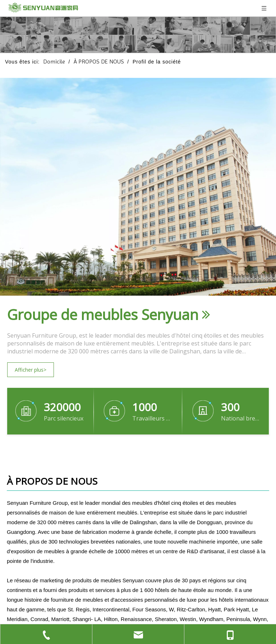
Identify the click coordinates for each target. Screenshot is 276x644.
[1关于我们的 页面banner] (138, 35)
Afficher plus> (30, 369)
